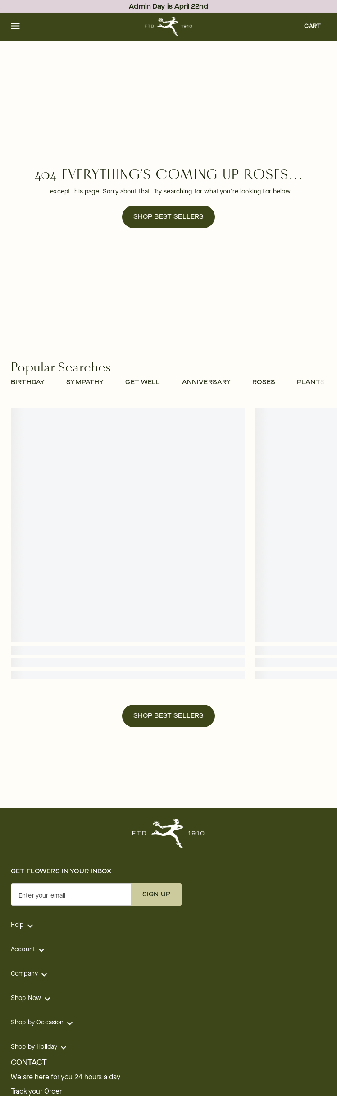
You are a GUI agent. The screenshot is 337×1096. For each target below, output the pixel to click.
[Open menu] (15, 26)
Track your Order (36, 1091)
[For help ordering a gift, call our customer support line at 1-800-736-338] (168, 26)
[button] (15, 26)
